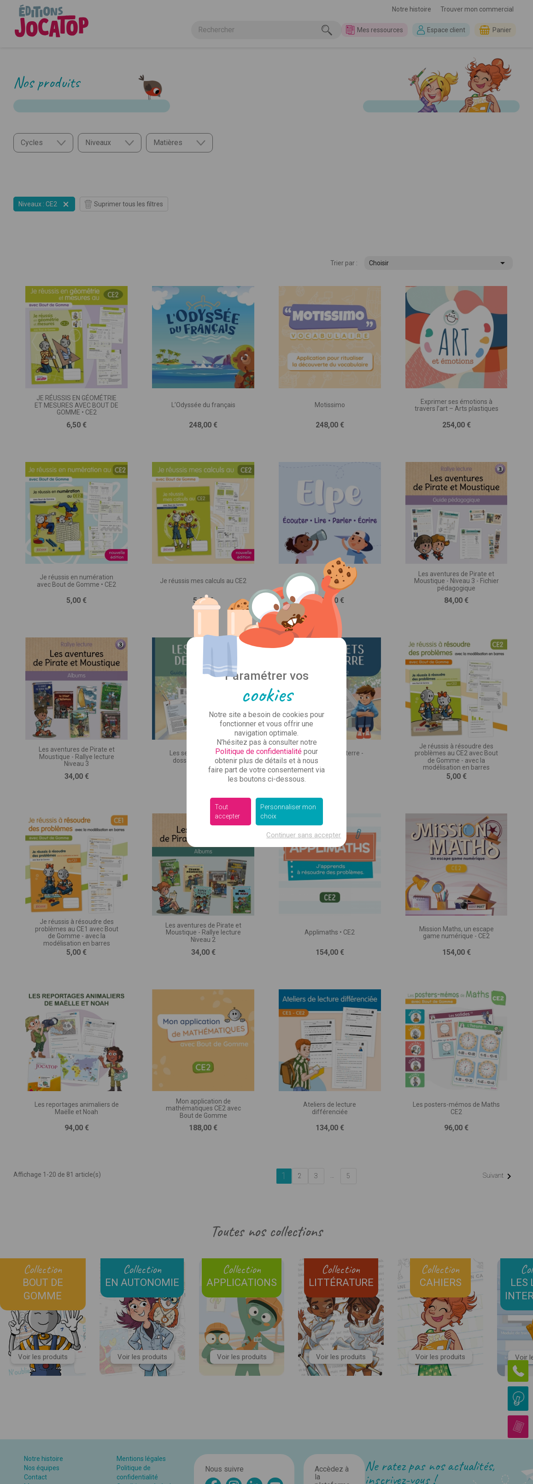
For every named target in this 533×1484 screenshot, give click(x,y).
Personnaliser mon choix (288, 811)
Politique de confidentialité (258, 751)
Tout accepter (227, 811)
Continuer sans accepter (303, 835)
